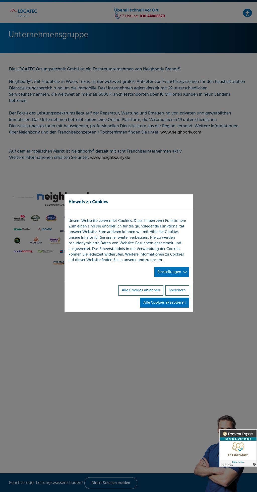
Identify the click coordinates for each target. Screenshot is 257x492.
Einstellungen (169, 272)
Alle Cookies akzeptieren (164, 302)
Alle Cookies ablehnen (141, 290)
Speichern (177, 290)
